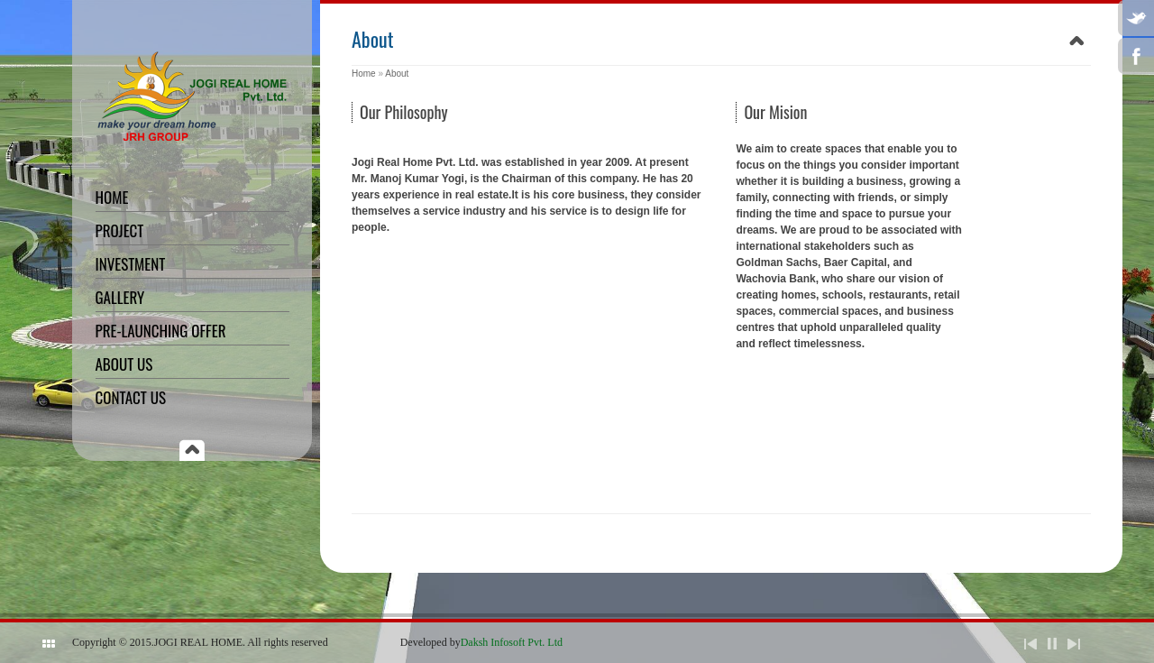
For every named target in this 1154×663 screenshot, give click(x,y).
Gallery (120, 297)
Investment (131, 264)
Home (112, 197)
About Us (124, 364)
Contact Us (131, 397)
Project (120, 230)
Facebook (1136, 56)
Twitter (1136, 18)
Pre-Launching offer (161, 330)
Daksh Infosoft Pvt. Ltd (512, 642)
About (396, 73)
